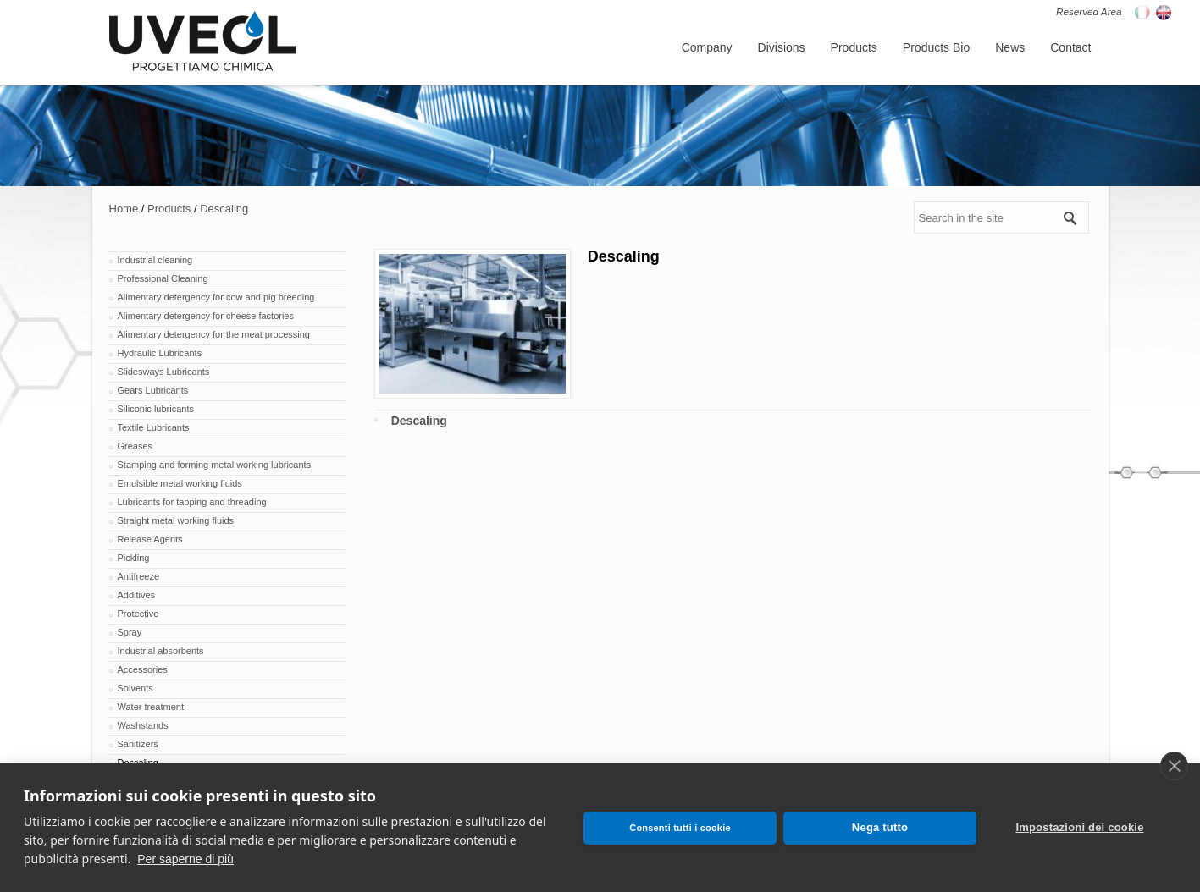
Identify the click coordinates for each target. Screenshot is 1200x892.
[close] (1174, 766)
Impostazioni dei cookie (1079, 827)
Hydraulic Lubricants (160, 353)
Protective (138, 613)
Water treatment (151, 707)
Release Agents (150, 539)
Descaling (224, 208)
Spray (130, 632)
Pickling (134, 558)
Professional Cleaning (163, 278)
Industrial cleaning (155, 260)
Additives (137, 595)
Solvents (135, 688)
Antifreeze (139, 576)
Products (169, 208)
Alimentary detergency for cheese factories (206, 316)
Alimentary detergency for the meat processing (214, 334)
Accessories (143, 669)
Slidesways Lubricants (164, 371)
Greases (135, 446)
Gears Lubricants (153, 390)
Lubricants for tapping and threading (192, 502)
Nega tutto (880, 827)
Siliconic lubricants (156, 409)
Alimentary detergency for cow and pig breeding (216, 297)
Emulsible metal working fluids (180, 483)
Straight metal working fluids (176, 520)
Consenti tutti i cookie (680, 828)
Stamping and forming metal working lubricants (215, 465)
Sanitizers (138, 744)
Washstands (143, 725)
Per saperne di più (185, 859)
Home (124, 208)
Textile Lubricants (154, 427)
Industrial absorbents (161, 651)
